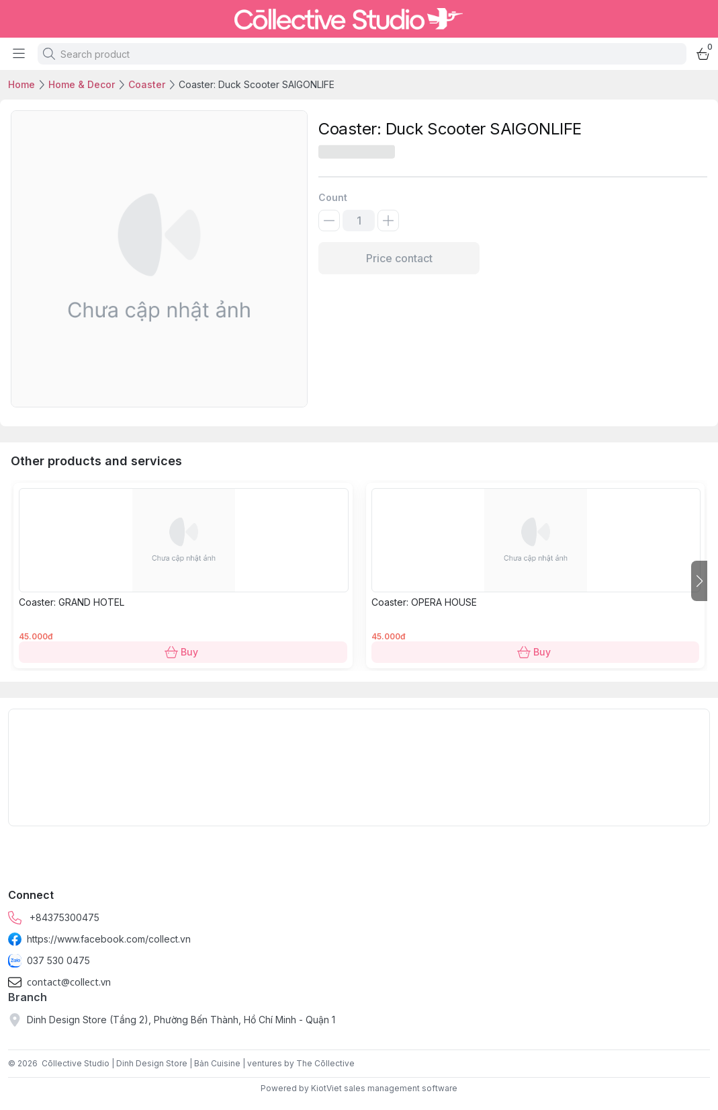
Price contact (399, 258)
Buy (183, 652)
